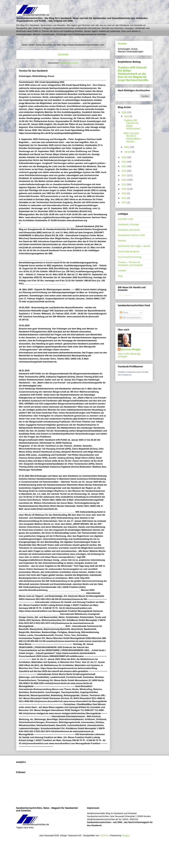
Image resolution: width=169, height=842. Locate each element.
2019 (124, 184)
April (126, 116)
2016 (124, 193)
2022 (124, 171)
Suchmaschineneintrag (129, 257)
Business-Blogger (131, 349)
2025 (124, 157)
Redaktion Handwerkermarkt (129, 372)
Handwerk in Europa (128, 224)
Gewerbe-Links (125, 219)
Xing (120, 276)
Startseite (63, 54)
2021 (124, 175)
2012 (124, 202)
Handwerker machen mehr (131, 235)
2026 (124, 112)
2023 (124, 166)
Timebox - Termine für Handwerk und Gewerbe (130, 263)
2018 (124, 189)
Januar (128, 151)
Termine (122, 43)
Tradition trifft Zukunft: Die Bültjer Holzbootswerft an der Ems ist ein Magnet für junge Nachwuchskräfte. (133, 73)
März (127, 147)
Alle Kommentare (130, 317)
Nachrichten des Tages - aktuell (134, 246)
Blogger (125, 835)
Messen (122, 240)
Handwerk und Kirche (129, 230)
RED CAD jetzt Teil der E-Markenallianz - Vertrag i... (133, 137)
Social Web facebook (128, 251)
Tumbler (122, 270)
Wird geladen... (125, 295)
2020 (124, 179)
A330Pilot (104, 835)
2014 (124, 198)
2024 (124, 161)
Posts (124, 312)
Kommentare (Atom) (69, 63)
